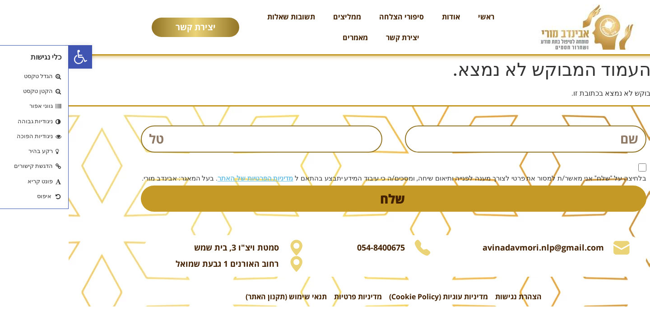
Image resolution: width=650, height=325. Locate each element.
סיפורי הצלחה (333, 17)
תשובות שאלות (222, 17)
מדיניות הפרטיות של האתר (186, 178)
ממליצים (278, 17)
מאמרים (286, 37)
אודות (382, 17)
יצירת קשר (334, 37)
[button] (11, 57)
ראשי (417, 17)
